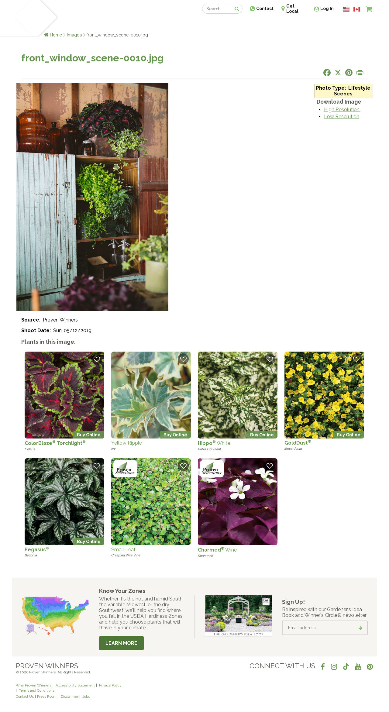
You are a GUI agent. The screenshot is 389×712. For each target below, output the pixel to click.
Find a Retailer (161, 23)
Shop (190, 23)
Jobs (86, 696)
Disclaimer (69, 696)
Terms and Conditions (36, 690)
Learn (88, 23)
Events (210, 23)
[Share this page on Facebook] (327, 72)
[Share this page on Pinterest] (348, 72)
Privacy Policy (110, 685)
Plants (69, 23)
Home (56, 34)
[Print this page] (359, 72)
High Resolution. (342, 109)
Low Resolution (341, 116)
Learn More (121, 643)
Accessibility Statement (75, 685)
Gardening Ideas (120, 23)
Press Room (47, 696)
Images (74, 34)
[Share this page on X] (337, 72)
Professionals (240, 23)
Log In (327, 8)
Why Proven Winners (33, 685)
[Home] (23, 18)
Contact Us (25, 696)
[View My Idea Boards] (357, 24)
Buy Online (89, 434)
